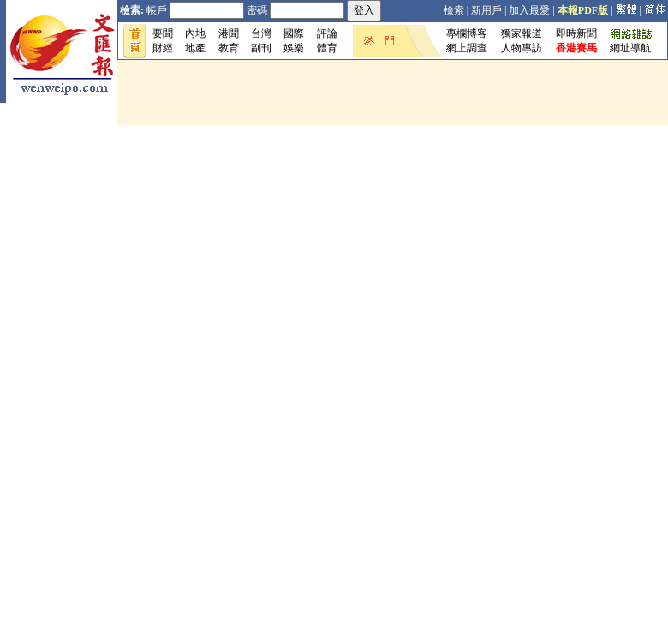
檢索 (454, 10)
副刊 (261, 48)
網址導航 (630, 48)
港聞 (228, 33)
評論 (327, 33)
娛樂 (293, 48)
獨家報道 (521, 33)
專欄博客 (466, 33)
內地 (195, 33)
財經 (162, 48)
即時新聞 (576, 33)
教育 (228, 48)
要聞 (162, 33)
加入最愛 (529, 10)
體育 (327, 48)
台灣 (261, 33)
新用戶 (486, 10)
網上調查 (466, 48)
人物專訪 (521, 48)
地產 (195, 48)
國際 (293, 33)
